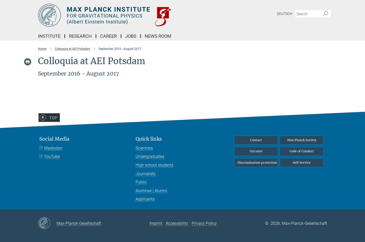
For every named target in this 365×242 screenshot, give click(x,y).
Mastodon (53, 148)
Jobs (130, 36)
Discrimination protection (257, 162)
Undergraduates (150, 156)
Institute (49, 36)
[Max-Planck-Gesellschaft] (47, 223)
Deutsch (284, 14)
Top (53, 117)
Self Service (302, 162)
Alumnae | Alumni (151, 190)
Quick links (149, 139)
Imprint (156, 223)
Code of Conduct (301, 151)
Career (108, 36)
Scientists (144, 148)
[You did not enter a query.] (307, 14)
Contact (256, 140)
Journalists (146, 173)
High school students (154, 165)
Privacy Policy (204, 223)
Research (80, 36)
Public (141, 182)
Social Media (54, 139)
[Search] (325, 13)
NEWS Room (158, 36)
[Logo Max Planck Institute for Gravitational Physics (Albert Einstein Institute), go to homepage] (133, 15)
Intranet (256, 151)
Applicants (145, 199)
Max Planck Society (301, 140)
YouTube (52, 156)
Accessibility (177, 223)
